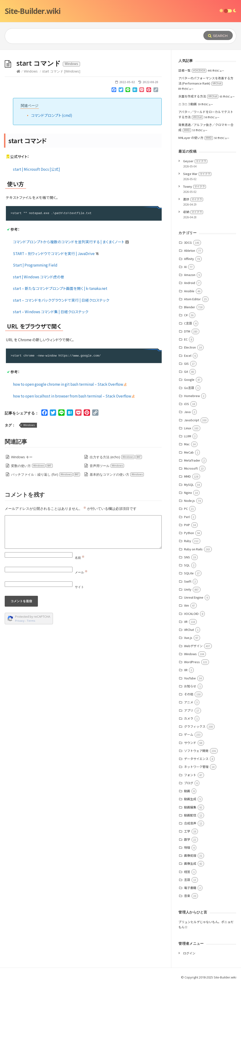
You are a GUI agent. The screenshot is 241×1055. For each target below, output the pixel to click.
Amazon (189, 345)
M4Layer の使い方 (195, 208)
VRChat (189, 700)
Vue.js (188, 708)
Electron (190, 418)
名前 (79, 628)
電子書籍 (190, 958)
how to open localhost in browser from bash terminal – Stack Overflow (74, 466)
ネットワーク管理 (196, 837)
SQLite (189, 643)
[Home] (18, 142)
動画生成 (190, 869)
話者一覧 (192, 141)
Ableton (189, 321)
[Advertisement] (120, 85)
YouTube (190, 749)
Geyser (195, 231)
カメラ (188, 789)
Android (189, 353)
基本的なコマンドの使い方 (117, 545)
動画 (187, 861)
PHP (187, 595)
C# (186, 385)
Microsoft (191, 539)
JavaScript (191, 490)
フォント (190, 845)
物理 (187, 918)
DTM (187, 402)
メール (81, 643)
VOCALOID (191, 684)
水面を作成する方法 (198, 167)
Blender (189, 377)
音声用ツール (107, 536)
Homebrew (192, 466)
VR (186, 692)
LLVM (187, 506)
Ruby (187, 611)
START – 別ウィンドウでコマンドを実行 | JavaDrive (56, 324)
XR (186, 740)
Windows (31, 142)
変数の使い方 (32, 536)
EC (186, 410)
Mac (187, 514)
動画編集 (190, 878)
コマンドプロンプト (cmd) (51, 185)
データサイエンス (196, 829)
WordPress (192, 732)
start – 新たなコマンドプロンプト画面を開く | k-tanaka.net (60, 358)
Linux (187, 498)
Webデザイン (193, 716)
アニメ (188, 773)
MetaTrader (192, 531)
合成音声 (190, 894)
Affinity (189, 329)
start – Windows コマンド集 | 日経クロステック (50, 382)
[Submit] (218, 35)
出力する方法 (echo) (116, 527)
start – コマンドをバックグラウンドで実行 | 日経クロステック (61, 370)
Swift (187, 652)
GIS (186, 434)
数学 (187, 910)
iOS (186, 474)
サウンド (190, 813)
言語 (187, 950)
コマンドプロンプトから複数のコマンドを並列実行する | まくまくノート (71, 312)
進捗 (193, 270)
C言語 (188, 394)
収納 (193, 282)
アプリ (188, 781)
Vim (186, 676)
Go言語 (189, 458)
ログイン (189, 1024)
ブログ (188, 853)
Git (186, 442)
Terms (31, 691)
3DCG (188, 313)
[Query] (97, 36)
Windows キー (21, 527)
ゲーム (188, 805)
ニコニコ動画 (187, 174)
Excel (187, 426)
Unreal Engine (193, 668)
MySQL (189, 555)
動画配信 (190, 886)
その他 (188, 765)
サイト (79, 657)
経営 (187, 942)
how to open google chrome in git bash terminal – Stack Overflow (70, 454)
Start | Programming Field (35, 335)
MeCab (189, 523)
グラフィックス (194, 797)
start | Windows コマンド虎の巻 (38, 347)
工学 (187, 902)
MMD (187, 547)
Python (189, 603)
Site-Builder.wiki (32, 11)
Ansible (189, 361)
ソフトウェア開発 (196, 821)
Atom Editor (192, 369)
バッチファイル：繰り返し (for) (45, 545)
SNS (187, 627)
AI (185, 337)
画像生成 (190, 934)
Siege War (197, 244)
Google (189, 450)
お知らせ (190, 757)
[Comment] (83, 602)
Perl (187, 587)
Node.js (189, 571)
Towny (194, 257)
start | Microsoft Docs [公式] (36, 239)
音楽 (187, 966)
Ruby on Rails (193, 619)
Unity (187, 660)
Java (187, 482)
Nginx (188, 563)
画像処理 (190, 926)
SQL (187, 635)
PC (186, 579)
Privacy (19, 691)
